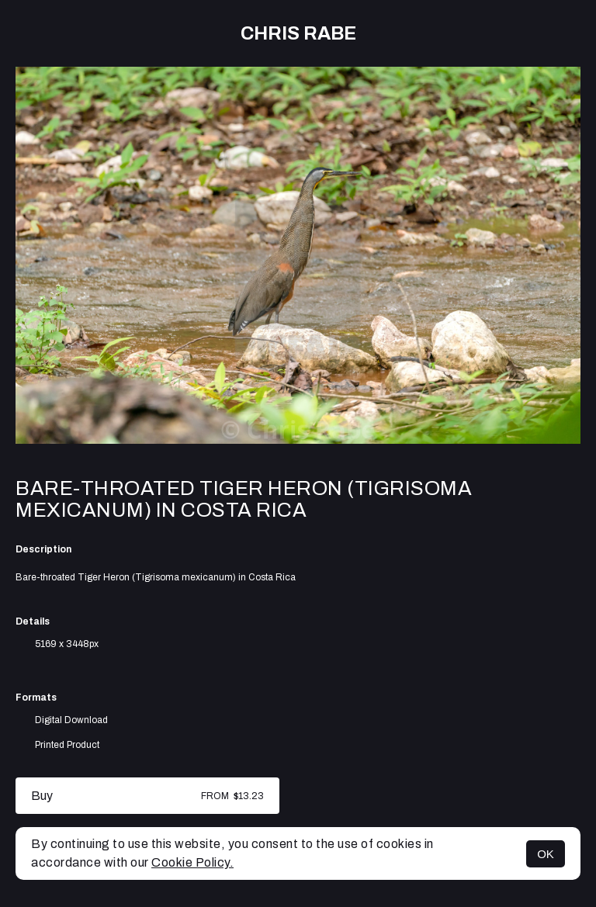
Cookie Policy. (192, 862)
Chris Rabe (298, 33)
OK (545, 853)
